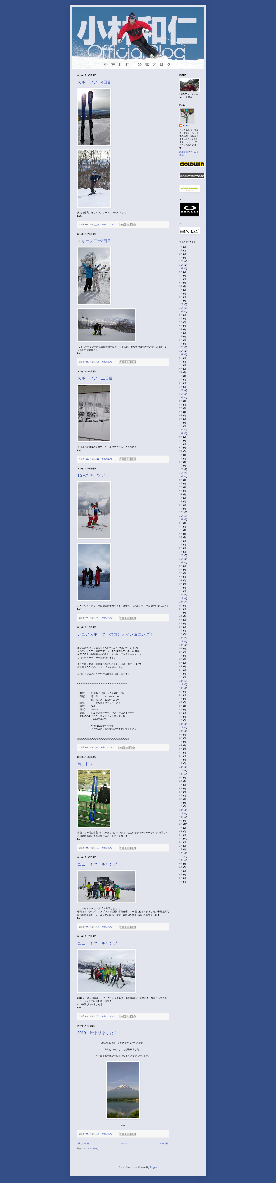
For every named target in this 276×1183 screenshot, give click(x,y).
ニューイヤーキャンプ (97, 864)
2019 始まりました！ (97, 1033)
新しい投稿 (83, 1143)
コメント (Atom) (90, 1148)
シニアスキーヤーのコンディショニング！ (115, 634)
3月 (181, 250)
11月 (181, 265)
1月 (181, 257)
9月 (181, 272)
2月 (181, 254)
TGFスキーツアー (93, 475)
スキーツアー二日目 (95, 378)
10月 (181, 268)
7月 (181, 279)
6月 (181, 282)
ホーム (124, 1143)
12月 (181, 261)
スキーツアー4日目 (94, 82)
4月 (181, 247)
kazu (185, 125)
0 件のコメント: (109, 224)
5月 (181, 286)
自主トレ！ (87, 764)
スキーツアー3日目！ (96, 241)
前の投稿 (163, 1143)
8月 (181, 275)
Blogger (153, 1167)
